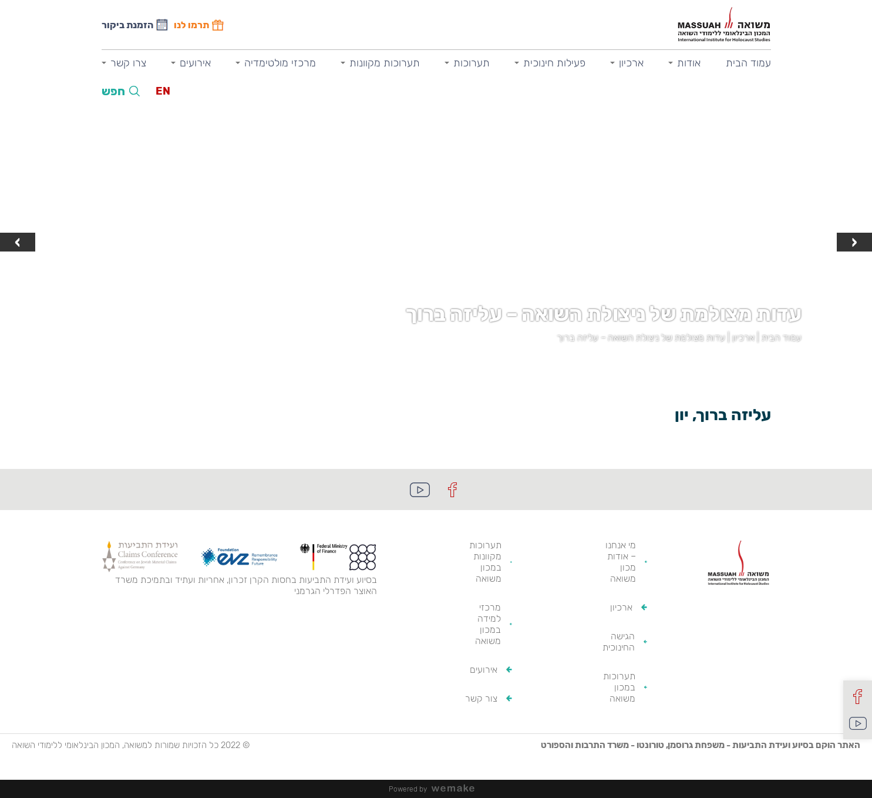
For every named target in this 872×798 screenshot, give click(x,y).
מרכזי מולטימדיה (280, 62)
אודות (689, 62)
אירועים (195, 62)
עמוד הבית (748, 62)
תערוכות (471, 62)
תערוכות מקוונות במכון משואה (485, 561)
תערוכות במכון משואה (619, 687)
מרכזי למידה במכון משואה (488, 624)
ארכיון (631, 62)
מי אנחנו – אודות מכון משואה (620, 561)
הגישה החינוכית (618, 642)
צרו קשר (128, 62)
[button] (448, 364)
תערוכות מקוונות (384, 62)
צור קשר (481, 698)
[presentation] (854, 242)
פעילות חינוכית (554, 62)
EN (163, 91)
